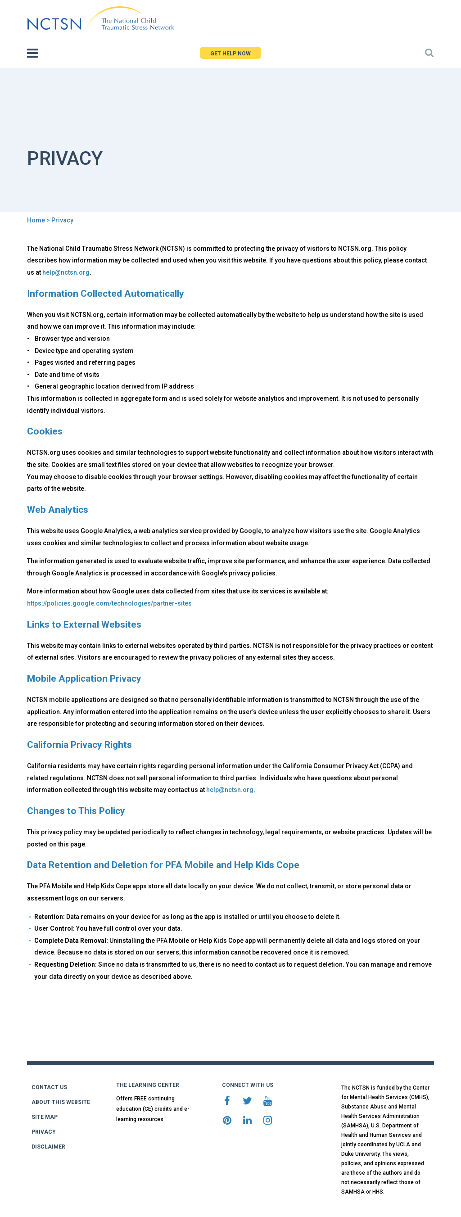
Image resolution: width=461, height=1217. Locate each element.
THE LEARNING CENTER (147, 1085)
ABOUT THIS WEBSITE (61, 1102)
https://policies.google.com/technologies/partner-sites (109, 603)
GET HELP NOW (230, 53)
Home (36, 220)
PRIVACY (44, 1132)
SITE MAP (45, 1117)
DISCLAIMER (48, 1147)
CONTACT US (49, 1087)
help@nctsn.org (66, 272)
